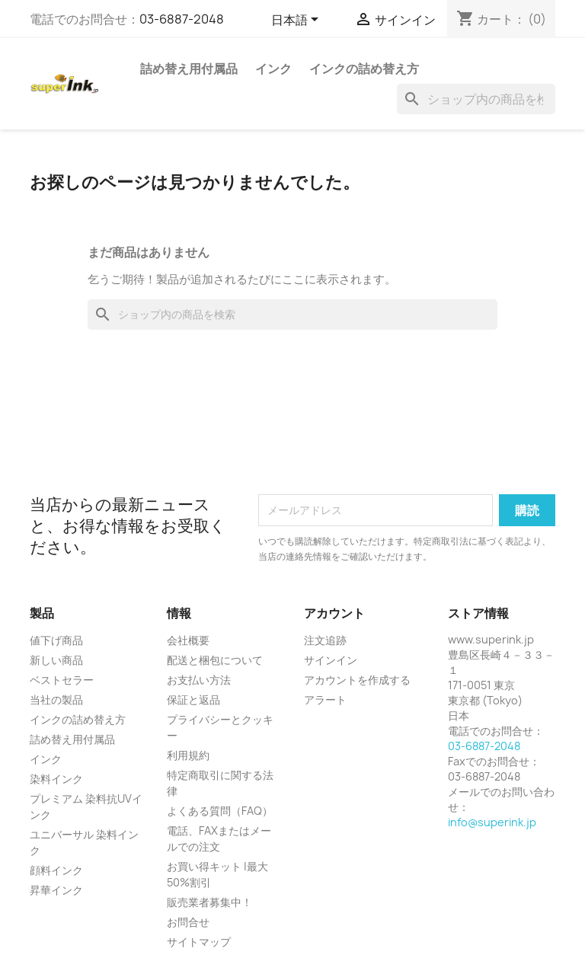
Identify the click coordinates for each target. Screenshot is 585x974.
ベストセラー (62, 679)
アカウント (334, 613)
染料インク (56, 778)
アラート (325, 699)
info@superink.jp (492, 822)
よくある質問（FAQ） (220, 810)
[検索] (476, 99)
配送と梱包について (215, 660)
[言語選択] (297, 20)
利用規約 (188, 755)
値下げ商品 (56, 640)
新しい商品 (56, 660)
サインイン (330, 660)
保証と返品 (193, 699)
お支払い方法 (199, 679)
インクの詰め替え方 (364, 68)
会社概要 (188, 640)
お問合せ (188, 922)
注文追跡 (325, 640)
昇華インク (56, 890)
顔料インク (56, 870)
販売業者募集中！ (209, 902)
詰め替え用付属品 (189, 68)
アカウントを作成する (357, 679)
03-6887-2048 (181, 19)
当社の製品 (56, 699)
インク (273, 68)
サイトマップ (199, 941)
